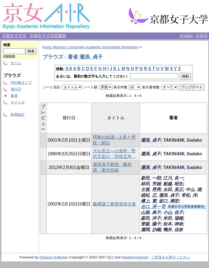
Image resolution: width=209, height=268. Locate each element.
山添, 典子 (151, 212)
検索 (6, 45)
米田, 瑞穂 (173, 218)
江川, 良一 (173, 178)
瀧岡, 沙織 (151, 229)
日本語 (201, 36)
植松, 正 (148, 195)
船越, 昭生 (173, 183)
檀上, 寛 (148, 201)
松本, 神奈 (173, 224)
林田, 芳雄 (151, 183)
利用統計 (18, 114)
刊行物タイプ (21, 83)
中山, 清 (193, 189)
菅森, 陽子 (151, 224)
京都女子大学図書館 (48, 36)
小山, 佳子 (173, 212)
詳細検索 (9, 56)
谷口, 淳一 (151, 206)
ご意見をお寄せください (170, 257)
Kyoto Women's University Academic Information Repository (90, 47)
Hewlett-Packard (134, 257)
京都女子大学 (14, 36)
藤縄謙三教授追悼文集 (114, 204)
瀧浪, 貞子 (151, 140)
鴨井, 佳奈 (173, 229)
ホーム (16, 63)
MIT (110, 257)
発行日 (16, 89)
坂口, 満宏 (169, 201)
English (186, 36)
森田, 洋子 (151, 218)
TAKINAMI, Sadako (182, 140)
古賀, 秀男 (151, 189)
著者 (14, 96)
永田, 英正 (173, 189)
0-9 (68, 68)
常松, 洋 (189, 195)
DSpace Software (53, 257)
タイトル (18, 102)
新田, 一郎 (151, 178)
